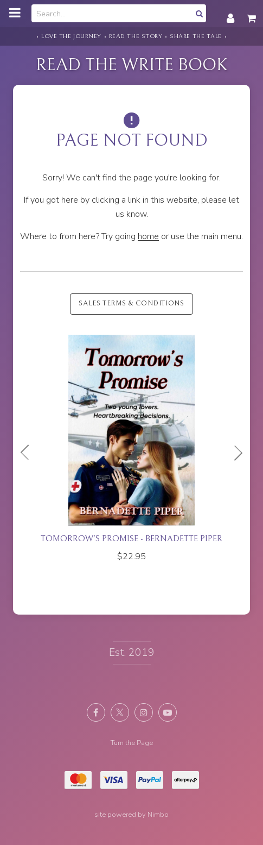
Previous (29, 452)
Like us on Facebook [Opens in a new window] (96, 712)
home (148, 236)
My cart (252, 12)
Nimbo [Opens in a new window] (158, 814)
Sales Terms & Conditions (131, 303)
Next (233, 452)
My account (230, 12)
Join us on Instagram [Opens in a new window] (143, 712)
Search (198, 13)
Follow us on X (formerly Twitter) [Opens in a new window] (120, 712)
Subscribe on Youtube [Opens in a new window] (167, 712)
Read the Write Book (132, 65)
